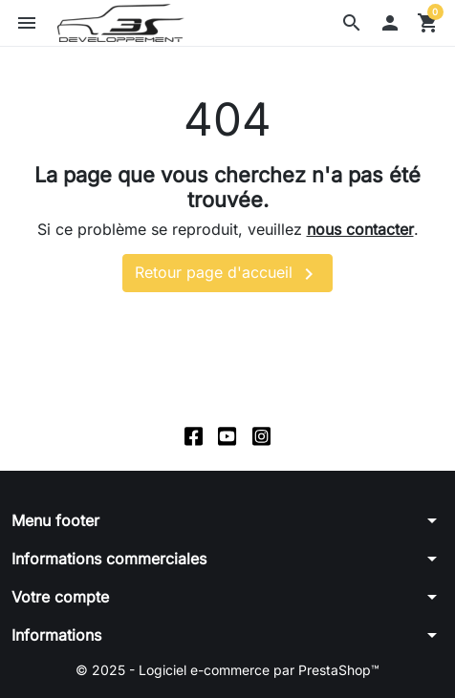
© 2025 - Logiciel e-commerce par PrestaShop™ (227, 670)
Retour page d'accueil (227, 274)
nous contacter (360, 229)
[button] (351, 23)
